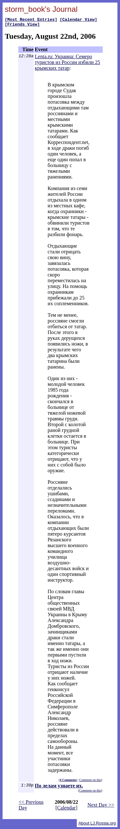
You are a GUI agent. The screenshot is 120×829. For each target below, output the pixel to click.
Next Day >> (100, 806)
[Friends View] (22, 26)
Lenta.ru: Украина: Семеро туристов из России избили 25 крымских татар (67, 64)
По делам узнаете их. (59, 787)
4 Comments (68, 782)
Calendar (66, 809)
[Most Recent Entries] (31, 20)
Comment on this (90, 782)
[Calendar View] (78, 20)
